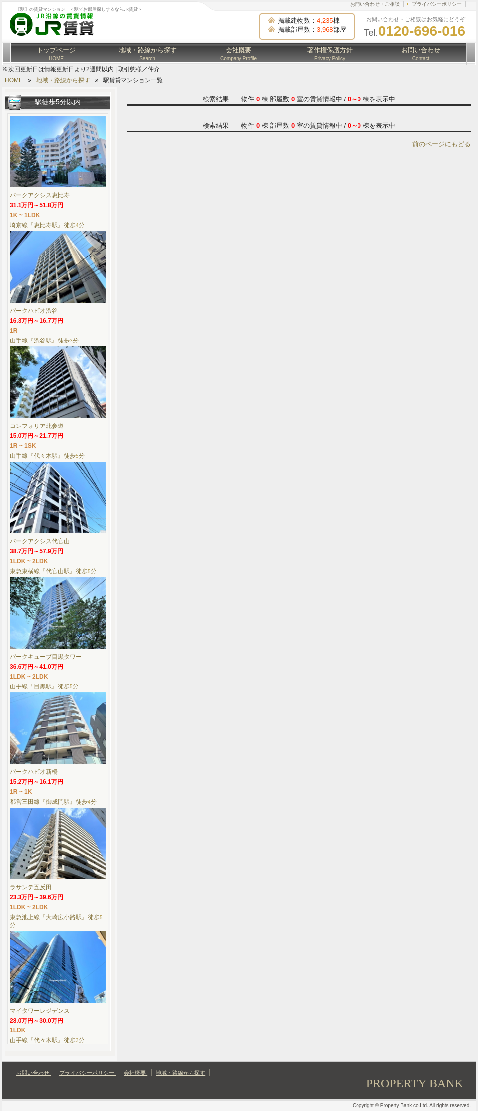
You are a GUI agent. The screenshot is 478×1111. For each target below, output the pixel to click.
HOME (14, 80)
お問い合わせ (420, 53)
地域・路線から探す (148, 53)
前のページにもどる (441, 144)
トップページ (56, 53)
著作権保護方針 (330, 53)
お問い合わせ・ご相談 (375, 4)
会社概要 (238, 53)
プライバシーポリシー (437, 4)
